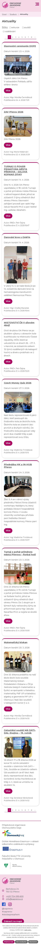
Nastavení (33, 942)
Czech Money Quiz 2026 (17, 383)
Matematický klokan (15, 642)
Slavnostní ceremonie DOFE (20, 46)
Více (8, 90)
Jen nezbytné (21, 942)
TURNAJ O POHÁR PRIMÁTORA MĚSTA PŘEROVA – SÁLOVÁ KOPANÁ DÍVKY (15, 170)
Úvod (4, 14)
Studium (13, 14)
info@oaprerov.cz (14, 899)
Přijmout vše (8, 942)
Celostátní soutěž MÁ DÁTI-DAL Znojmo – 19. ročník (20, 731)
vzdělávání (10, 31)
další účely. (28, 930)
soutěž (27, 27)
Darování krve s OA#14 (17, 237)
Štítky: (5, 27)
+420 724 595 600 (15, 896)
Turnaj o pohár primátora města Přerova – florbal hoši (20, 553)
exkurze (15, 27)
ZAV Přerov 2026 (13, 112)
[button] (37, 4)
